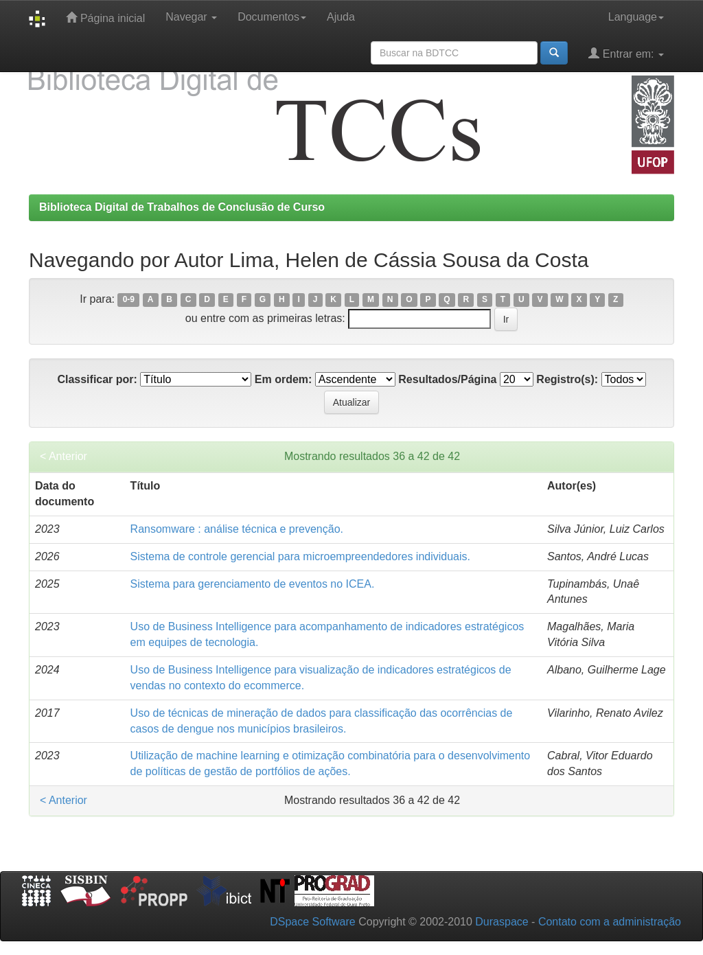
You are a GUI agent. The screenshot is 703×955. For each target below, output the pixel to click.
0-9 (129, 300)
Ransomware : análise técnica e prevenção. (236, 529)
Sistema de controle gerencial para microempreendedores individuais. (300, 556)
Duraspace (501, 922)
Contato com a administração (609, 922)
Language (636, 17)
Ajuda (341, 17)
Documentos (272, 17)
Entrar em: (626, 53)
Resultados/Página (447, 379)
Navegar (191, 17)
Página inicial (105, 17)
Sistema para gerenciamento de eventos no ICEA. (252, 584)
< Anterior (63, 456)
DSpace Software (313, 922)
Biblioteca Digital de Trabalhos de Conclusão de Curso (182, 207)
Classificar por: (97, 379)
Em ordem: (283, 379)
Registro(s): (567, 379)
